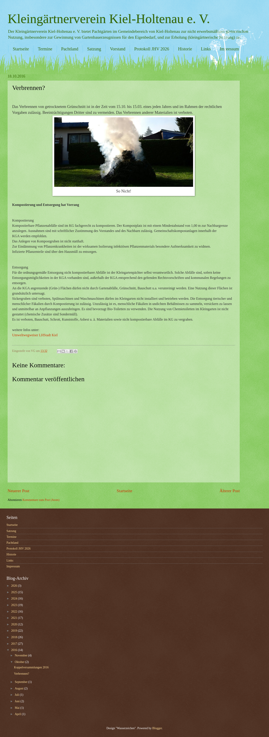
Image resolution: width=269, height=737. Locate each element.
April (18, 714)
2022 (14, 611)
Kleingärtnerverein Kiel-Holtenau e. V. (109, 19)
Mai (17, 707)
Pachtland (69, 48)
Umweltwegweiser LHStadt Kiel (35, 335)
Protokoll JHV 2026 (151, 48)
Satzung (94, 48)
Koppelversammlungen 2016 (31, 667)
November (21, 655)
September (21, 682)
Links (206, 48)
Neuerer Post (18, 491)
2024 (14, 598)
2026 (14, 585)
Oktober (20, 662)
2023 (14, 605)
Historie (185, 48)
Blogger (157, 728)
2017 (14, 643)
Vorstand (117, 48)
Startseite (21, 48)
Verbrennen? (21, 673)
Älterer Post (230, 491)
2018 (14, 637)
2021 (14, 617)
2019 (14, 630)
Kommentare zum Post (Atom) (41, 500)
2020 (14, 624)
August (19, 688)
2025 (14, 592)
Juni (17, 701)
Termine (45, 48)
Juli (17, 694)
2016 (14, 650)
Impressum (13, 566)
